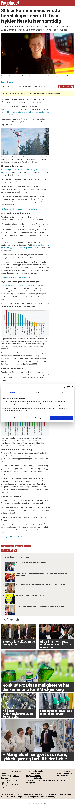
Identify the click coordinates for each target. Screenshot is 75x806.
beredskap (19, 546)
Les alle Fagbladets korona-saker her (16, 277)
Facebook (42, 780)
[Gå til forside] (10, 3)
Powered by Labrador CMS (37, 803)
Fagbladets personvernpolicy (43, 797)
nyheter (27, 546)
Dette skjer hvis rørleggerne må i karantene (19, 209)
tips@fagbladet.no (33, 776)
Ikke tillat (14, 418)
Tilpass (37, 418)
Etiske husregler (16, 797)
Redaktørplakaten (51, 794)
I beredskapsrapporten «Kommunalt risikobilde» (20, 285)
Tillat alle (61, 418)
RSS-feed (64, 780)
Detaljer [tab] (37, 392)
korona (4, 546)
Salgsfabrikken (40, 778)
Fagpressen (24, 794)
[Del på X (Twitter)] (64, 86)
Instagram (30, 782)
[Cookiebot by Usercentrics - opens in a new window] (65, 387)
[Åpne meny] (71, 3)
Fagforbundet (38, 771)
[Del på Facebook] (60, 86)
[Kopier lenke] (72, 86)
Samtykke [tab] (13, 392)
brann (11, 546)
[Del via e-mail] (68, 86)
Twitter (50, 780)
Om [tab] (62, 392)
